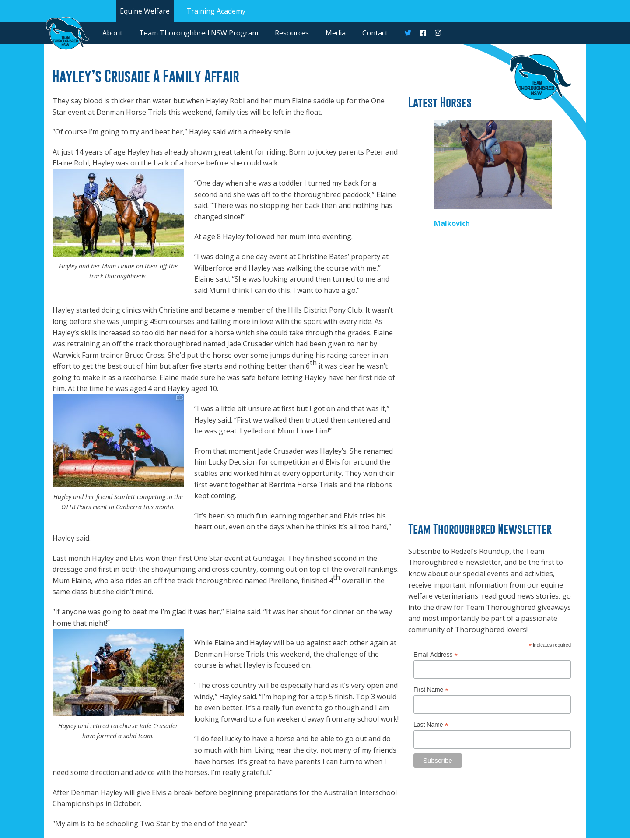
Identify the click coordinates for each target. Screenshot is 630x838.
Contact (375, 33)
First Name (431, 690)
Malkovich (452, 223)
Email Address (435, 655)
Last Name (430, 725)
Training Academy (215, 11)
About (112, 33)
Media (336, 33)
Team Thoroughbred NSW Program (198, 33)
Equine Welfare (145, 11)
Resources (292, 33)
